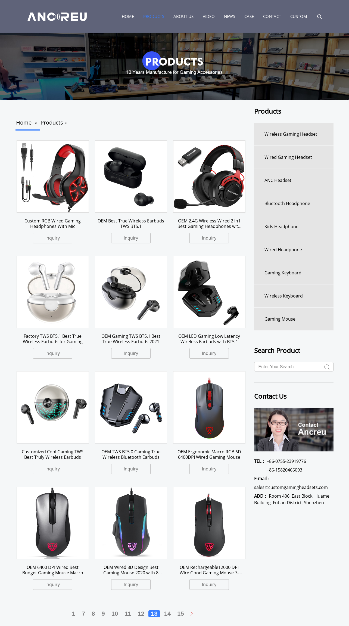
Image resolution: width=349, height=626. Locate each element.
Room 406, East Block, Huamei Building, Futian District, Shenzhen (292, 499)
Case (249, 16)
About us (183, 16)
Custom (298, 16)
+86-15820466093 (278, 470)
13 (154, 613)
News (229, 16)
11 (127, 613)
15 (180, 613)
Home (24, 122)
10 (114, 613)
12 (141, 613)
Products (153, 16)
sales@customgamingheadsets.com (291, 483)
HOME (128, 16)
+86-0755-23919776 (280, 461)
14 (167, 613)
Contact (272, 16)
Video (209, 16)
